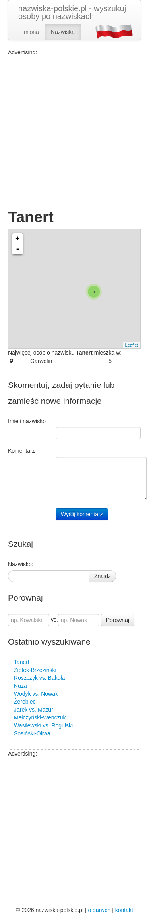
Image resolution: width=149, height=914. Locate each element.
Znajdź (102, 576)
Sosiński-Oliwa (32, 733)
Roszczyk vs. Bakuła (39, 678)
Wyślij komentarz (82, 514)
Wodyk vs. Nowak (36, 694)
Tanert (21, 662)
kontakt (124, 910)
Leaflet (131, 345)
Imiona (30, 32)
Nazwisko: (20, 564)
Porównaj (117, 620)
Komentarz (21, 451)
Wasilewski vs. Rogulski (43, 725)
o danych (99, 910)
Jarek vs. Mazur (33, 709)
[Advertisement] (74, 130)
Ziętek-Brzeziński (35, 670)
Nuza (20, 686)
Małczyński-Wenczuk (40, 717)
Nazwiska (63, 32)
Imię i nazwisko (27, 421)
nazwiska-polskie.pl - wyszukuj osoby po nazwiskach (72, 12)
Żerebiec (24, 701)
